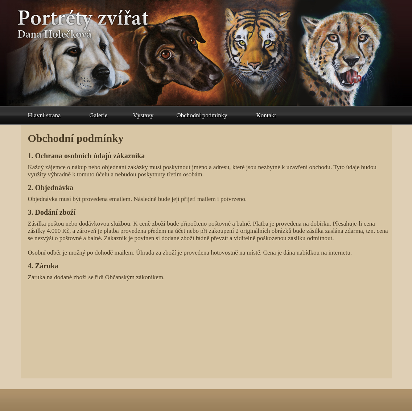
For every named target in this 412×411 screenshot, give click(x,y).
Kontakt (266, 115)
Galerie (99, 115)
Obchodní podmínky (202, 115)
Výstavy (143, 115)
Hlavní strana (44, 115)
